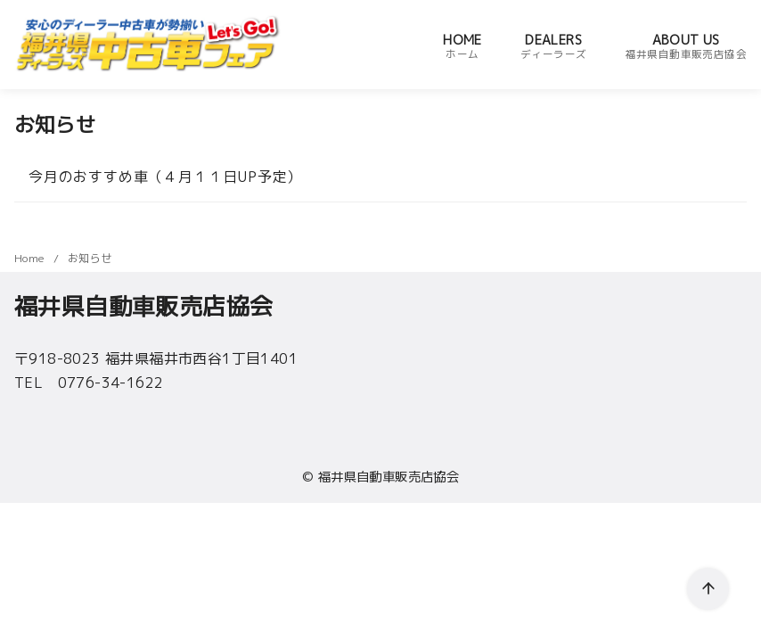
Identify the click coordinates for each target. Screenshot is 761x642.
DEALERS (553, 46)
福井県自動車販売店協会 (388, 477)
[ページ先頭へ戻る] (708, 589)
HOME (462, 46)
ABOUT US (686, 46)
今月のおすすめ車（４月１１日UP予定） (165, 176)
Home (31, 258)
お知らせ (90, 258)
